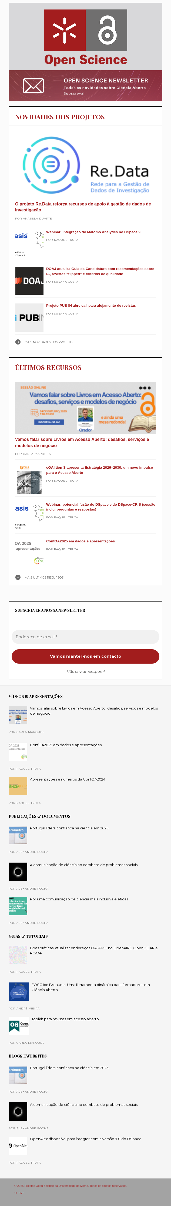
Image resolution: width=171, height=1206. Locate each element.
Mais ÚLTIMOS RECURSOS (44, 577)
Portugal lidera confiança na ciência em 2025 (69, 828)
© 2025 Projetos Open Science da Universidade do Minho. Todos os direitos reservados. (70, 1185)
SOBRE (19, 1193)
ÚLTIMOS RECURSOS (48, 367)
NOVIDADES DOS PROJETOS (60, 116)
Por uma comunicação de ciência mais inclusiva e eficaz (79, 899)
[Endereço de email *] (86, 637)
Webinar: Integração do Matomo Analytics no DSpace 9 (93, 232)
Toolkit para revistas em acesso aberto (65, 1019)
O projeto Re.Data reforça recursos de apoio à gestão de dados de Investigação (83, 207)
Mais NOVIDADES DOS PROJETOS (49, 342)
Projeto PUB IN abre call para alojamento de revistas (91, 305)
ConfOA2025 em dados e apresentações (80, 541)
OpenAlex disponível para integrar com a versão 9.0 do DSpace (86, 1139)
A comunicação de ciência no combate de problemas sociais (84, 865)
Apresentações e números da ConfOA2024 (67, 779)
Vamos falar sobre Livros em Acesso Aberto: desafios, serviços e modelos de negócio (82, 442)
